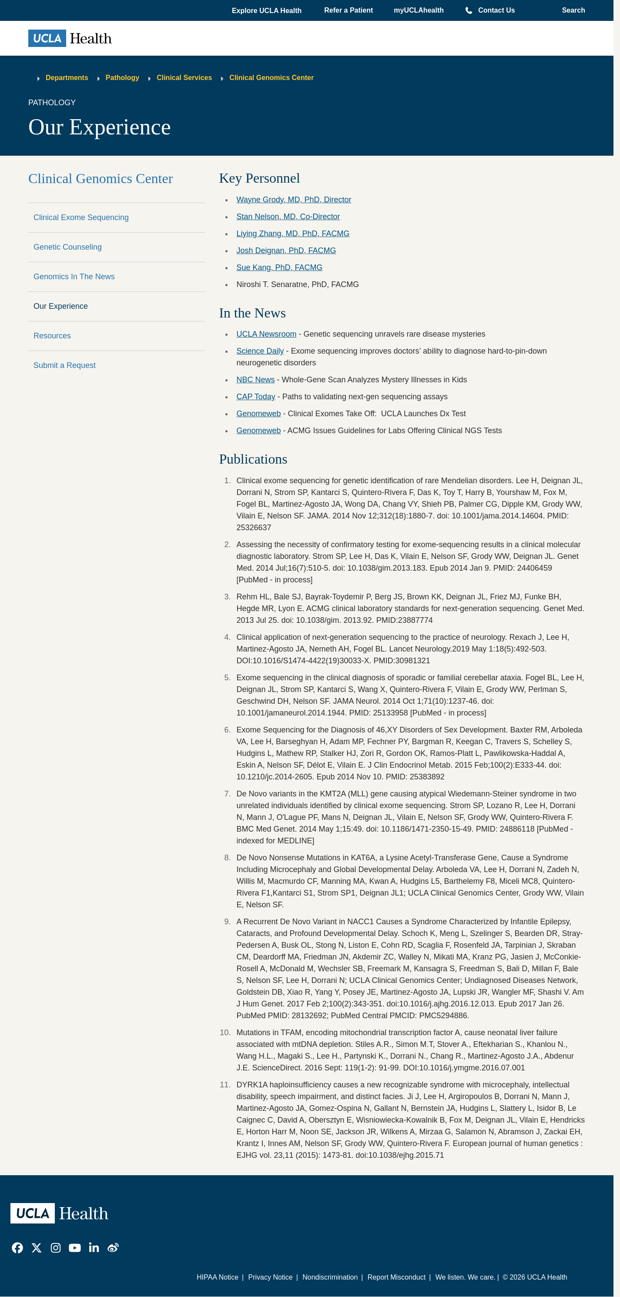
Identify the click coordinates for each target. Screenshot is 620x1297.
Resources (52, 335)
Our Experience (61, 306)
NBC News (255, 379)
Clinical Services (184, 77)
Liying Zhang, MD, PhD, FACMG (292, 233)
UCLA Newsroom (266, 334)
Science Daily (260, 351)
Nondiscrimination (330, 1277)
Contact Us (496, 10)
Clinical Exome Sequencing (81, 217)
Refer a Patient (348, 10)
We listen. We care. (466, 1277)
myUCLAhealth (419, 10)
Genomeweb (258, 413)
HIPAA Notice (217, 1277)
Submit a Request (65, 365)
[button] (267, 11)
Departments (67, 77)
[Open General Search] (571, 10)
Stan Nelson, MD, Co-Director (288, 216)
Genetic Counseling (68, 247)
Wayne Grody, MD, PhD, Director (293, 199)
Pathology (122, 77)
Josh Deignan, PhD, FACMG (286, 250)
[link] (17, 1248)
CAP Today (255, 396)
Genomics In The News (74, 276)
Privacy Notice (270, 1277)
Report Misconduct (397, 1277)
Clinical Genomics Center (271, 77)
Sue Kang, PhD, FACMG (279, 267)
